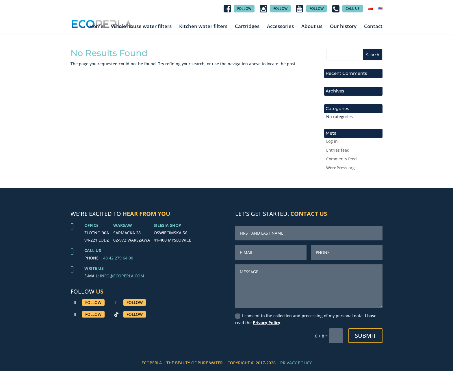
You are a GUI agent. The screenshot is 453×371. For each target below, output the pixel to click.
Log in (332, 141)
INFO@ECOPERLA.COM (122, 276)
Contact (373, 26)
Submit (365, 336)
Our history (343, 26)
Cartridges (247, 26)
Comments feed (341, 159)
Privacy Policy (266, 322)
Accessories (280, 26)
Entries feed (338, 150)
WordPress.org (340, 167)
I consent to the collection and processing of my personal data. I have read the (305, 319)
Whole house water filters (141, 26)
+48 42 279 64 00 (117, 258)
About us (311, 26)
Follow (93, 302)
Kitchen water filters (203, 26)
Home (96, 26)
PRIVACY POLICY (296, 363)
